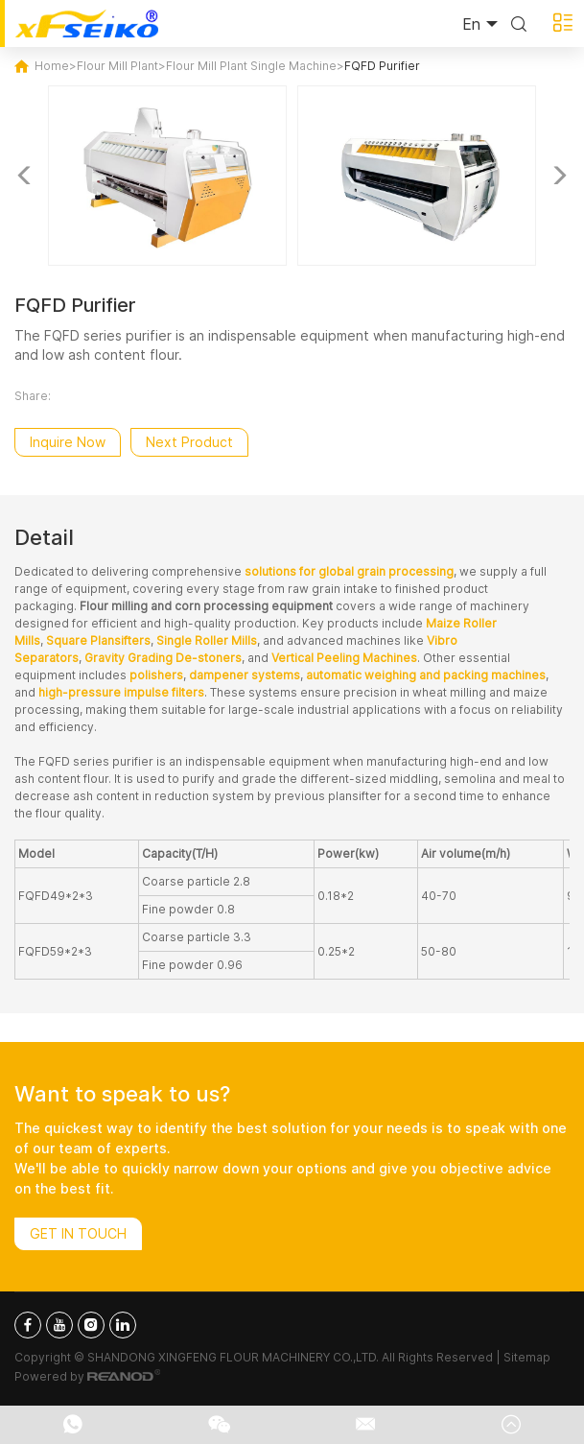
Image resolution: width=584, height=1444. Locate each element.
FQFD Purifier (382, 66)
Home (52, 66)
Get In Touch (78, 1233)
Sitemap (526, 1357)
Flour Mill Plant (117, 66)
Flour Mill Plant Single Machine (251, 66)
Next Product (189, 442)
